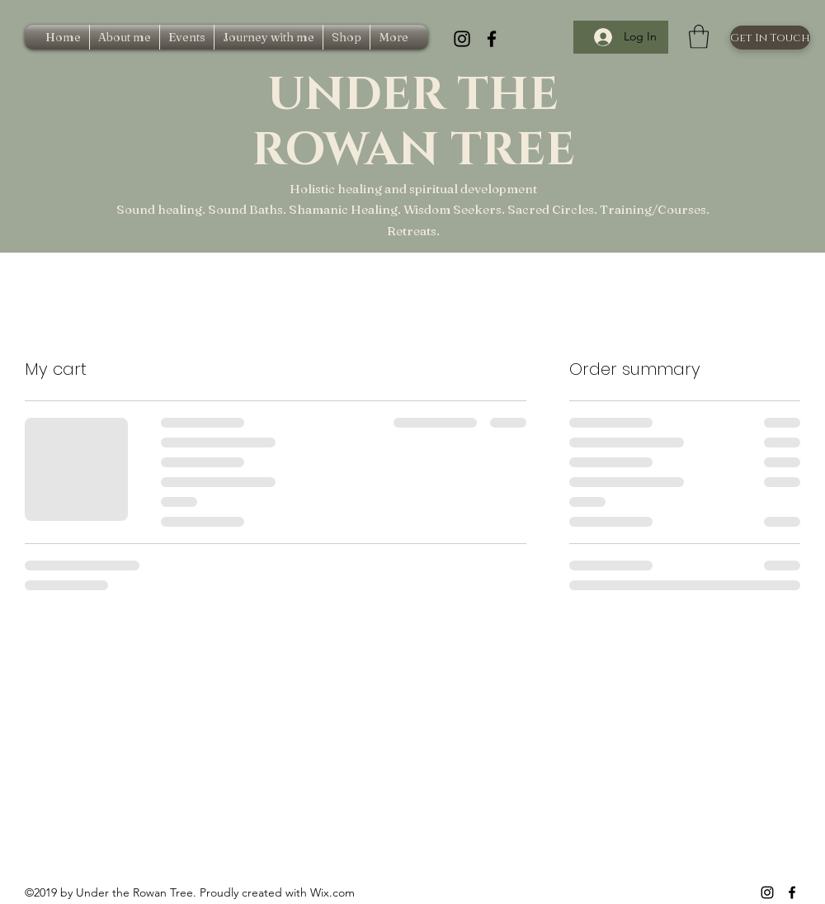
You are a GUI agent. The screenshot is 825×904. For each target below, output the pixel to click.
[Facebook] (491, 39)
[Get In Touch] (770, 38)
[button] (699, 37)
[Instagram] (462, 39)
